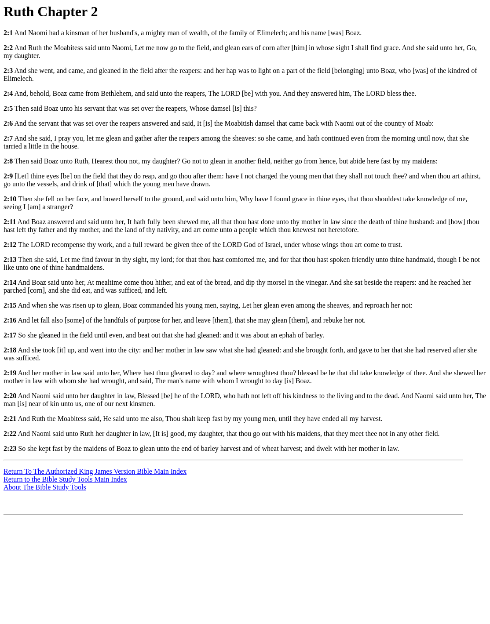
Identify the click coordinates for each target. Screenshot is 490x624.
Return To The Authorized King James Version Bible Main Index (95, 471)
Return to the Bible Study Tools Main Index (65, 479)
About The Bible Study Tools (45, 487)
